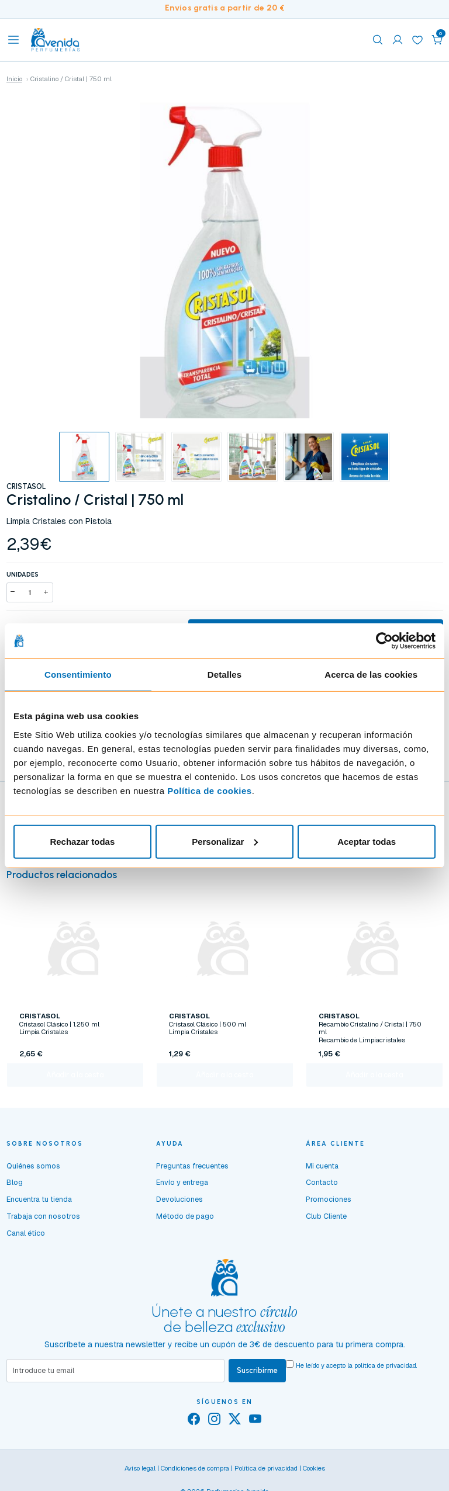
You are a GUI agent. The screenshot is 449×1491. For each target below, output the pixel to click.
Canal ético (25, 1235)
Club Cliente (326, 1218)
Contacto (322, 1185)
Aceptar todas (366, 841)
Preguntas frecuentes (192, 1168)
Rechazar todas (82, 841)
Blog (14, 1185)
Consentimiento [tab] (78, 674)
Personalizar (225, 841)
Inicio (14, 79)
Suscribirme (257, 1372)
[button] (437, 40)
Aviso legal (140, 1470)
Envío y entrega (182, 1185)
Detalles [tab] (224, 674)
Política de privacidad (266, 1470)
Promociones (328, 1201)
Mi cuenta (322, 1168)
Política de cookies (209, 790)
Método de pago (185, 1218)
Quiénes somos (33, 1168)
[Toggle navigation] (13, 40)
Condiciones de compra (195, 1470)
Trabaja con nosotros (43, 1218)
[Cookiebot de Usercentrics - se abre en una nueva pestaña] (384, 641)
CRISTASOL (26, 486)
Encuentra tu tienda (39, 1201)
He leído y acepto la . (356, 1368)
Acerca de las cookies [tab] (370, 674)
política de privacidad (385, 1368)
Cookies (314, 1470)
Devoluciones (179, 1201)
